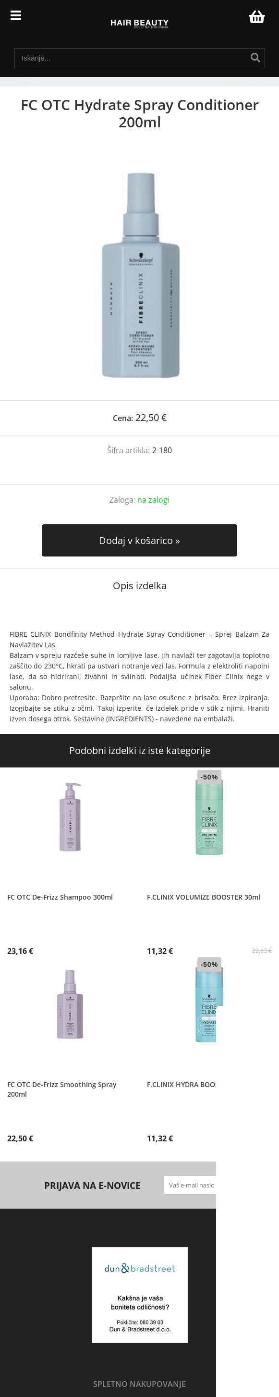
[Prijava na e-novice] (226, 1185)
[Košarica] (255, 17)
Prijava (236, 19)
